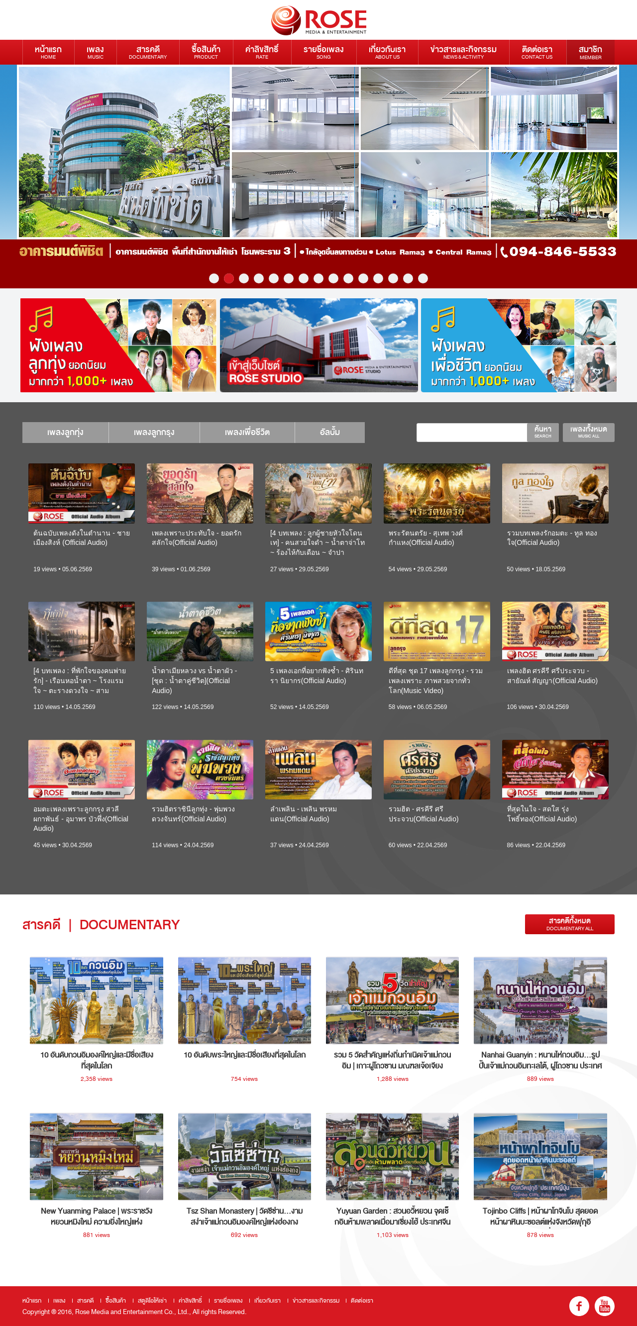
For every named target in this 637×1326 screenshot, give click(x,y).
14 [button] (408, 278)
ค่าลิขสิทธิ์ (262, 52)
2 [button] (229, 278)
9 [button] (333, 278)
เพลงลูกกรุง (154, 432)
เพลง (95, 52)
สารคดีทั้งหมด (570, 924)
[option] (318, 176)
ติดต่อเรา (537, 52)
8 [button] (318, 278)
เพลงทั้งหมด (588, 432)
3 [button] (244, 278)
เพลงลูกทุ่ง (65, 432)
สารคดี (148, 52)
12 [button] (378, 278)
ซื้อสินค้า (206, 52)
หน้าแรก (48, 52)
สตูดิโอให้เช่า (152, 1300)
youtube (605, 1306)
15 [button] (423, 278)
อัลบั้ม (330, 432)
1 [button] (214, 278)
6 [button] (289, 278)
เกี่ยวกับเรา (387, 52)
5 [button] (274, 278)
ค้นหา (542, 432)
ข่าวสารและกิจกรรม (463, 52)
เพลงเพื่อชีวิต (247, 432)
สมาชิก (590, 52)
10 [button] (348, 278)
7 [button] (304, 278)
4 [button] (259, 278)
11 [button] (363, 278)
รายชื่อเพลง (324, 52)
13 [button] (393, 278)
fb (579, 1306)
